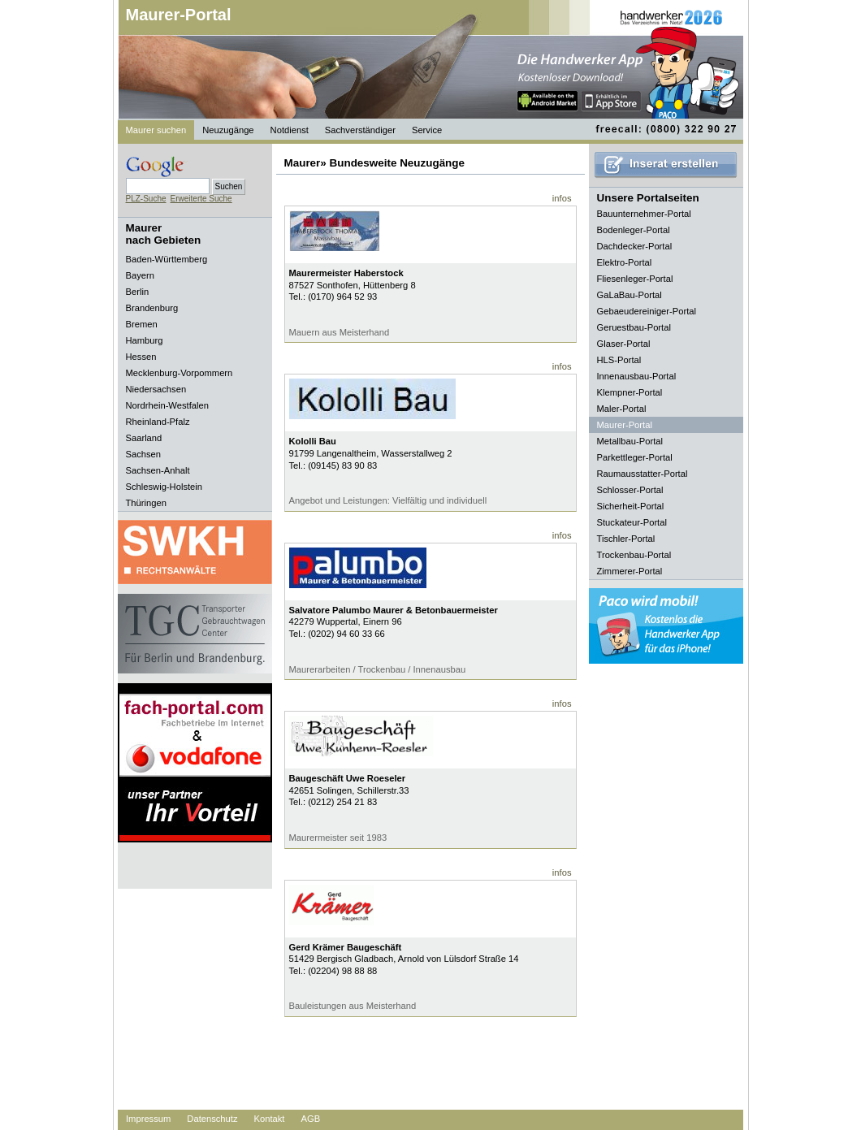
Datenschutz (212, 1119)
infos (562, 198)
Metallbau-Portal (630, 441)
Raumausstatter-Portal (642, 473)
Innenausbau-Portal (637, 376)
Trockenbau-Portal (634, 555)
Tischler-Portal (626, 538)
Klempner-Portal (630, 392)
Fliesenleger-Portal (635, 279)
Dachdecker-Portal (635, 246)
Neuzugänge (227, 130)
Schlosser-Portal (630, 490)
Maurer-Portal (178, 15)
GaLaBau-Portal (629, 295)
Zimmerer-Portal (630, 571)
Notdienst (289, 130)
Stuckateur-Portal (632, 522)
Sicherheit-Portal (630, 506)
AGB (310, 1119)
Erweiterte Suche (201, 198)
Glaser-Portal (624, 344)
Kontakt (269, 1119)
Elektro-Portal (624, 262)
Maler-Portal (622, 408)
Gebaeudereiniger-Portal (647, 311)
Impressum (148, 1119)
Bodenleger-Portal (633, 230)
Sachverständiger (360, 130)
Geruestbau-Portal (634, 327)
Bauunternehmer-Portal (644, 214)
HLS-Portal (619, 360)
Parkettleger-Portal (635, 457)
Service (427, 130)
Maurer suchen (156, 130)
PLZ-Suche (146, 198)
